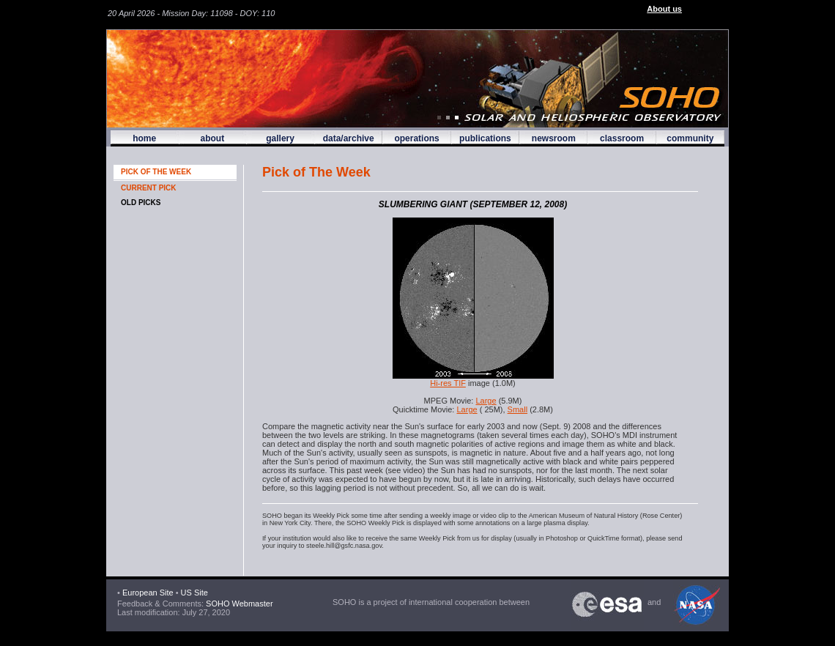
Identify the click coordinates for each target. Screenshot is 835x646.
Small (518, 409)
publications (485, 138)
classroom (622, 138)
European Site (148, 592)
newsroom (554, 138)
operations (416, 138)
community (690, 138)
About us (664, 8)
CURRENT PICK (149, 188)
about (212, 138)
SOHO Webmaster (238, 603)
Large (485, 400)
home (144, 138)
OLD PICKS (140, 202)
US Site (194, 592)
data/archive (348, 138)
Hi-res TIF (448, 383)
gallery (280, 138)
